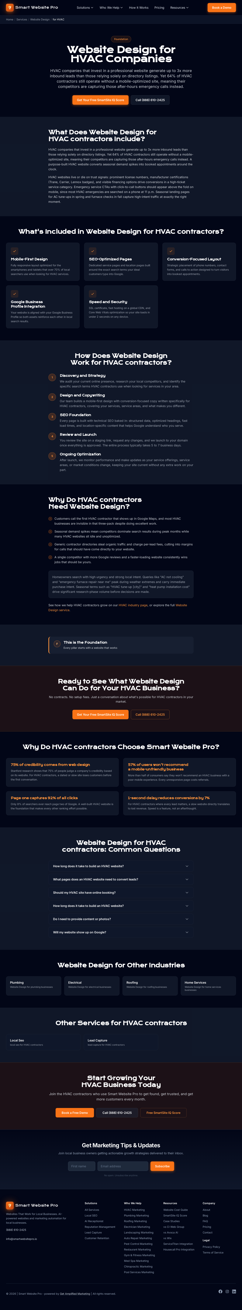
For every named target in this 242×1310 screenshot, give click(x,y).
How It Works (138, 7)
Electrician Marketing (137, 1226)
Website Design (40, 19)
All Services (92, 1209)
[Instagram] (227, 1294)
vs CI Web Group (173, 1226)
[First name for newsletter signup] (81, 1166)
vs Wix (167, 1238)
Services (21, 19)
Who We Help (111, 7)
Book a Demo (221, 7)
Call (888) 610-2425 (150, 100)
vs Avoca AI (170, 1232)
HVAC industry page (133, 605)
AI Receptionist (94, 1221)
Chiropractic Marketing (138, 1266)
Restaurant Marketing (137, 1249)
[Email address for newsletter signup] (123, 1166)
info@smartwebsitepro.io (21, 1238)
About (206, 1209)
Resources (179, 7)
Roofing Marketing (135, 1221)
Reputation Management (100, 1226)
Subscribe (162, 1166)
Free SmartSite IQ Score (163, 1113)
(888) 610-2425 (16, 1229)
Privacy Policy (211, 1246)
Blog (205, 1215)
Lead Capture (93, 1232)
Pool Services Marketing (139, 1272)
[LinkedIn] (234, 1294)
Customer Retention (97, 1238)
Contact (208, 1232)
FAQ (205, 1221)
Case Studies (171, 1221)
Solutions (85, 7)
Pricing (159, 7)
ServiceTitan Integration (178, 1243)
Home (9, 19)
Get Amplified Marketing (75, 1293)
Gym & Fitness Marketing (139, 1255)
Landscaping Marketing (139, 1232)
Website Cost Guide (175, 1209)
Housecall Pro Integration (178, 1249)
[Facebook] (220, 1294)
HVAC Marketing (134, 1209)
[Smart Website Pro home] (32, 7)
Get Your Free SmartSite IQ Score (100, 100)
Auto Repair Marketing (138, 1238)
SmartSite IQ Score (175, 1215)
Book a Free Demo (75, 1113)
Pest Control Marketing (138, 1243)
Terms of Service (213, 1252)
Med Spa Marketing (136, 1260)
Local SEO (91, 1215)
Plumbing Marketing (136, 1215)
